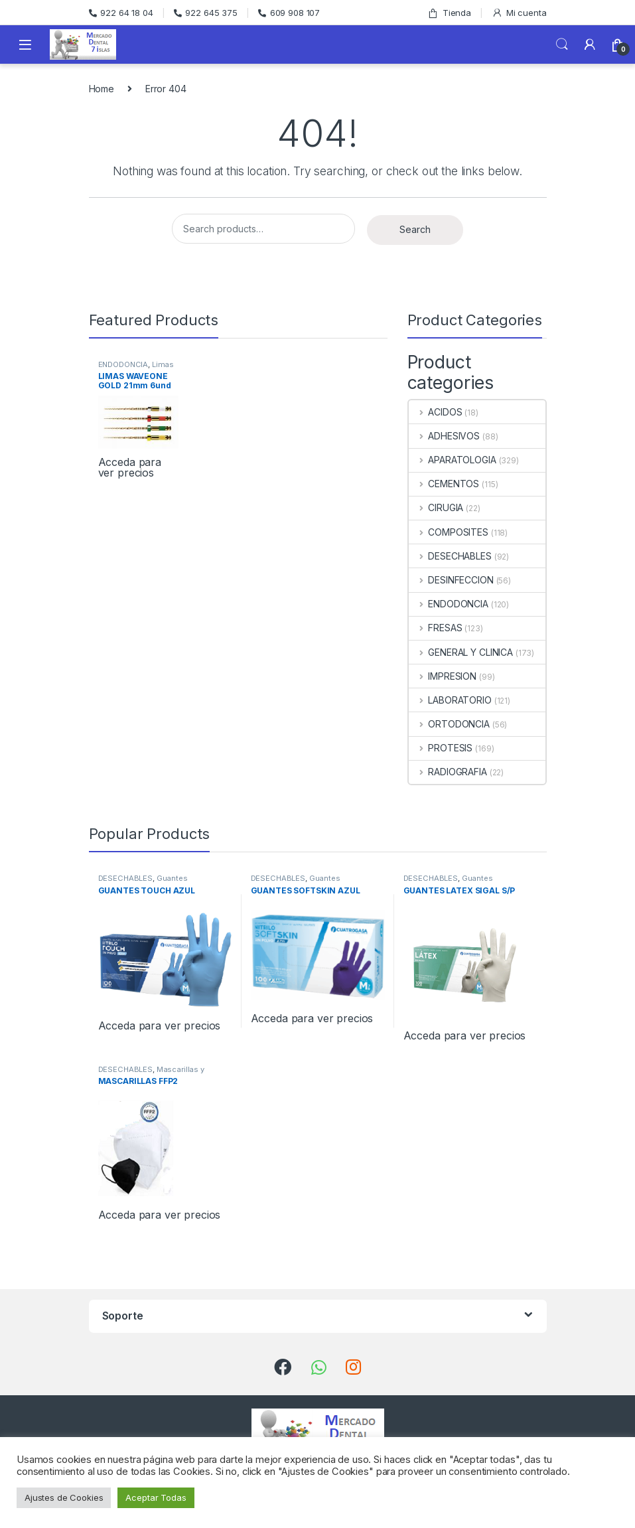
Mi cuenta (519, 13)
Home (101, 88)
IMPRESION (443, 676)
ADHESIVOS (444, 435)
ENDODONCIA (123, 364)
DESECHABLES (450, 556)
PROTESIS (441, 747)
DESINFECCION (451, 579)
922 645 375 (206, 12)
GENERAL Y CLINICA (461, 652)
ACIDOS (435, 412)
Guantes (172, 878)
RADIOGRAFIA (448, 771)
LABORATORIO (450, 700)
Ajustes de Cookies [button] (64, 1497)
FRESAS (435, 627)
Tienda (449, 13)
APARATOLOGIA (452, 459)
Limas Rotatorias (136, 368)
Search (562, 44)
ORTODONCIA (449, 723)
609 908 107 (289, 12)
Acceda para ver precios (129, 467)
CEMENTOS (444, 483)
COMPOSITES (448, 532)
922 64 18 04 (121, 12)
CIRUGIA (436, 507)
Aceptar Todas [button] (155, 1497)
